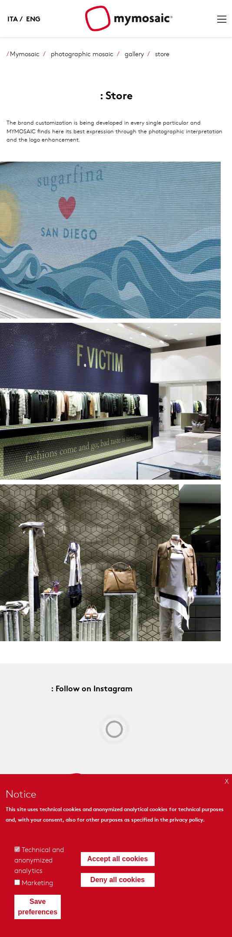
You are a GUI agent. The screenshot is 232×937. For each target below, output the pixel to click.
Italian (15, 18)
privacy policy (186, 819)
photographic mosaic (82, 53)
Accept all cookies (117, 859)
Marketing (37, 882)
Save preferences (37, 907)
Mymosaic (25, 53)
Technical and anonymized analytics (39, 860)
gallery (134, 53)
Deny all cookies (117, 879)
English (33, 18)
